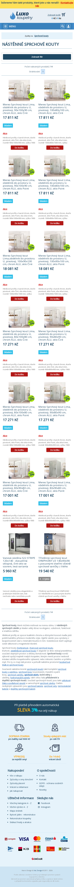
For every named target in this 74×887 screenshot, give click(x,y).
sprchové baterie (35, 686)
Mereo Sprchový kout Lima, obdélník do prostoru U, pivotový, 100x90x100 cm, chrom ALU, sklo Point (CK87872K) (54, 261)
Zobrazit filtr (37, 57)
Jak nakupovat (16, 791)
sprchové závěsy (47, 683)
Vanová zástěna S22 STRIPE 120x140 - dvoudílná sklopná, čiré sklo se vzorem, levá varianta (19, 562)
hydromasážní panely (20, 677)
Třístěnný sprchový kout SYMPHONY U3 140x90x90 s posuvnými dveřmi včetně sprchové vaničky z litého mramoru (54, 563)
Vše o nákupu (16, 775)
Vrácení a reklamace (19, 787)
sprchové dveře (31, 674)
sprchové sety (50, 686)
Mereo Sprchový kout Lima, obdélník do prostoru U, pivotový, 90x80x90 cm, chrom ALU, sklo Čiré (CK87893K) (54, 337)
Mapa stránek (16, 810)
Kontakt (42, 779)
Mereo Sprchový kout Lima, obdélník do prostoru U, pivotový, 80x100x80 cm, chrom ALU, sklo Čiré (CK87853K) (19, 337)
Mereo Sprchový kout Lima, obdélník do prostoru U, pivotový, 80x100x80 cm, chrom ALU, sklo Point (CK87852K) (19, 412)
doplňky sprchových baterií (23, 689)
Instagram (44, 807)
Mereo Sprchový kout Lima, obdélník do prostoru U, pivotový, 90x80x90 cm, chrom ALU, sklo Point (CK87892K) (54, 412)
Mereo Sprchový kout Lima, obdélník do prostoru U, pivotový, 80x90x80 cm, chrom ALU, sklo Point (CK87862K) (54, 488)
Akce (5, 133)
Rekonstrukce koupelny (20, 818)
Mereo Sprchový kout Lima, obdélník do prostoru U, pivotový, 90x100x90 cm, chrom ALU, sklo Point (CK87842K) (19, 185)
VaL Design (38, 870)
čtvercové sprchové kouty (41, 648)
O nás (42, 775)
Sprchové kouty (41, 35)
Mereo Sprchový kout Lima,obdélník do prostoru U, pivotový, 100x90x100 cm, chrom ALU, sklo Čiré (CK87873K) (19, 261)
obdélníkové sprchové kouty (23, 650)
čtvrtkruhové (22, 648)
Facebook (44, 803)
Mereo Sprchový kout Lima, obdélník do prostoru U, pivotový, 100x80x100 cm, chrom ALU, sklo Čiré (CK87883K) (54, 110)
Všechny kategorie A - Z (20, 803)
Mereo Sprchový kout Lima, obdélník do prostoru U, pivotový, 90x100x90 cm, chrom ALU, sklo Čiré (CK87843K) (19, 110)
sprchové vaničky (15, 674)
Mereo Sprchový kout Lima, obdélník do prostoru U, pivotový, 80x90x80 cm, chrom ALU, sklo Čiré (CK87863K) (19, 488)
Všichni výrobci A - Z (19, 807)
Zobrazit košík (54, 15)
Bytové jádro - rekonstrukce (22, 814)
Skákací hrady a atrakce (20, 822)
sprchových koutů (35, 669)
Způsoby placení (17, 783)
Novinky (42, 789)
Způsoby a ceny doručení (21, 779)
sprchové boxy (25, 672)
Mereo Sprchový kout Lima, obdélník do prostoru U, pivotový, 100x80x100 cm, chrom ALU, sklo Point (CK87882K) (54, 185)
